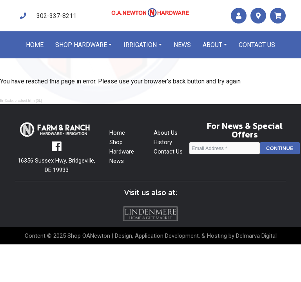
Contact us (257, 45)
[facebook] (56, 148)
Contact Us (168, 151)
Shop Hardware (81, 45)
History (163, 142)
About (212, 45)
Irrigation (140, 45)
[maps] (258, 16)
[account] (239, 16)
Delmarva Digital (256, 235)
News (182, 45)
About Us (166, 132)
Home (35, 45)
